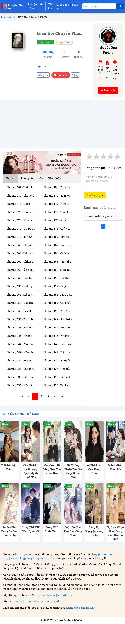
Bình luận (54, 178)
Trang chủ (6, 17)
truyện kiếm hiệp (14, 558)
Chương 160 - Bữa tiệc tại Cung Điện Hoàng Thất (21, 278)
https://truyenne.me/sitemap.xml (37, 601)
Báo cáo (61, 75)
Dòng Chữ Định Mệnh (52, 529)
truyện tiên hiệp (102, 554)
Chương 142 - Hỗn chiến (21, 352)
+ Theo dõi (108, 90)
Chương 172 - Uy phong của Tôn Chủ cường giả (21, 228)
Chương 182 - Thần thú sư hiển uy (21, 187)
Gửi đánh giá (95, 195)
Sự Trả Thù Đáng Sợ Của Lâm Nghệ (9, 531)
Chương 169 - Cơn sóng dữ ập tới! (57, 236)
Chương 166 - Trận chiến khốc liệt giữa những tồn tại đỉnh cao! (21, 253)
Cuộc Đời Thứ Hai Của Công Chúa (73, 531)
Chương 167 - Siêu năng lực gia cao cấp (57, 245)
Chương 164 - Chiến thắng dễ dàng (21, 261)
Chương (10, 178)
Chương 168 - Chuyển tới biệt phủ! (21, 245)
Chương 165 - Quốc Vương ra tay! (57, 253)
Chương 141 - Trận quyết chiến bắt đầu (57, 352)
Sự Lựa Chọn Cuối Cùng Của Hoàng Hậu (115, 533)
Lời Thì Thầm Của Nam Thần (94, 469)
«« (22, 396)
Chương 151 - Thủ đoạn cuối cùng (57, 311)
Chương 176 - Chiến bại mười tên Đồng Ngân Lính (21, 212)
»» (61, 396)
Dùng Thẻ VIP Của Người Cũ (31, 529)
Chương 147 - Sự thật (56, 327)
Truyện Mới (32, 6)
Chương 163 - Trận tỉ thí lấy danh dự (57, 261)
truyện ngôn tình (38, 558)
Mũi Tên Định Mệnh (9, 467)
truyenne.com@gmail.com (54, 595)
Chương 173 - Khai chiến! (57, 220)
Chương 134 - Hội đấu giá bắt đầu (21, 385)
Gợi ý (42, 6)
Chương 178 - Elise (18, 203)
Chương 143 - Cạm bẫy (57, 344)
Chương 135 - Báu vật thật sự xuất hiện (57, 377)
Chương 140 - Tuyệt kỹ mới (21, 360)
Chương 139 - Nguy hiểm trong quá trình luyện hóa (57, 360)
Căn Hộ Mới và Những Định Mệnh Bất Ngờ (30, 471)
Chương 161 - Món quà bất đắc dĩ (57, 269)
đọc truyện (21, 554)
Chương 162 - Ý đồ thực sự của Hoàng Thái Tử (21, 269)
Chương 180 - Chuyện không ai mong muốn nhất (21, 195)
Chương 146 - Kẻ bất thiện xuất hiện (21, 335)
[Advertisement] (62, 124)
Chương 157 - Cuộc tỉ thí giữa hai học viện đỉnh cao (57, 286)
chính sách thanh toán (80, 607)
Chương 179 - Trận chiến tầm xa (57, 195)
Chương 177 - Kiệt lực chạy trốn (57, 203)
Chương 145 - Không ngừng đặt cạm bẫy (57, 335)
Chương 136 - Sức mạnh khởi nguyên (21, 377)
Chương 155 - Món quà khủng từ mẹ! (57, 294)
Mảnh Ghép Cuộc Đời (115, 467)
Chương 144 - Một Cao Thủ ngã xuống (21, 344)
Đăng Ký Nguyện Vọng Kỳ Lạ (94, 531)
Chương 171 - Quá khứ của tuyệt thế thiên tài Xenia (57, 228)
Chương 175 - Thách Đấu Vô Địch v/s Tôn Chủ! (57, 212)
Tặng (75, 75)
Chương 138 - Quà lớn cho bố (21, 368)
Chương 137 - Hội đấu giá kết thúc (57, 368)
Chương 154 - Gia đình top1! (21, 302)
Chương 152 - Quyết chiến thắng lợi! (21, 311)
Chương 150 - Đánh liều (21, 319)
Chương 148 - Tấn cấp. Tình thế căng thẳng (21, 327)
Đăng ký (43, 75)
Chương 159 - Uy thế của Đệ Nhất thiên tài (57, 278)
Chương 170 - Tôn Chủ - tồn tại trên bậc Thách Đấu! (21, 236)
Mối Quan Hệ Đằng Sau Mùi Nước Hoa (52, 469)
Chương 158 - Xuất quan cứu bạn (21, 286)
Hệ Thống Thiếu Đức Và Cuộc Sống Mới (73, 471)
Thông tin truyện (32, 178)
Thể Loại (50, 6)
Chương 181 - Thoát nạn (57, 187)
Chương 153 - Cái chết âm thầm (57, 302)
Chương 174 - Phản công (21, 220)
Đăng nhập (63, 4)
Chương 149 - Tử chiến (57, 319)
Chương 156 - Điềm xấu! (21, 294)
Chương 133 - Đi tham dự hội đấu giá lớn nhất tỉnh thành (57, 385)
